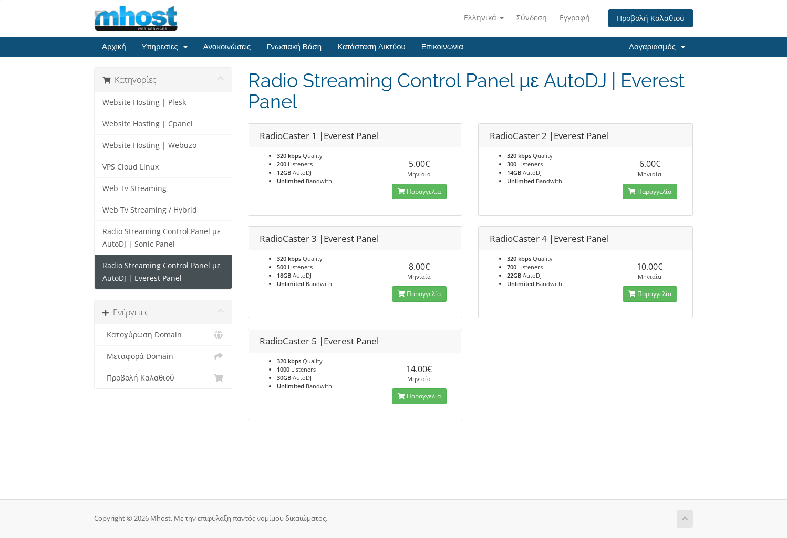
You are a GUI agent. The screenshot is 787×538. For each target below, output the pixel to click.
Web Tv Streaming (134, 188)
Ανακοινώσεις (227, 46)
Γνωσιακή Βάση (294, 46)
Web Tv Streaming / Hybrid (149, 210)
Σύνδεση (531, 18)
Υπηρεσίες (165, 46)
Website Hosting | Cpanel (147, 124)
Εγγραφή (575, 18)
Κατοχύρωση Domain (163, 335)
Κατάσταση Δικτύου (371, 46)
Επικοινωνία (442, 46)
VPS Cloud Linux (130, 167)
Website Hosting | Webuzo (149, 145)
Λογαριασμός (657, 46)
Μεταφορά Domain (163, 356)
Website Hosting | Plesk (144, 102)
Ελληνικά (484, 18)
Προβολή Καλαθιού (651, 18)
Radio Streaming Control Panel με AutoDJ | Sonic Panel (161, 238)
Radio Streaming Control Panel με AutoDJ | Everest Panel (161, 272)
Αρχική (114, 46)
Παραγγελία (419, 191)
